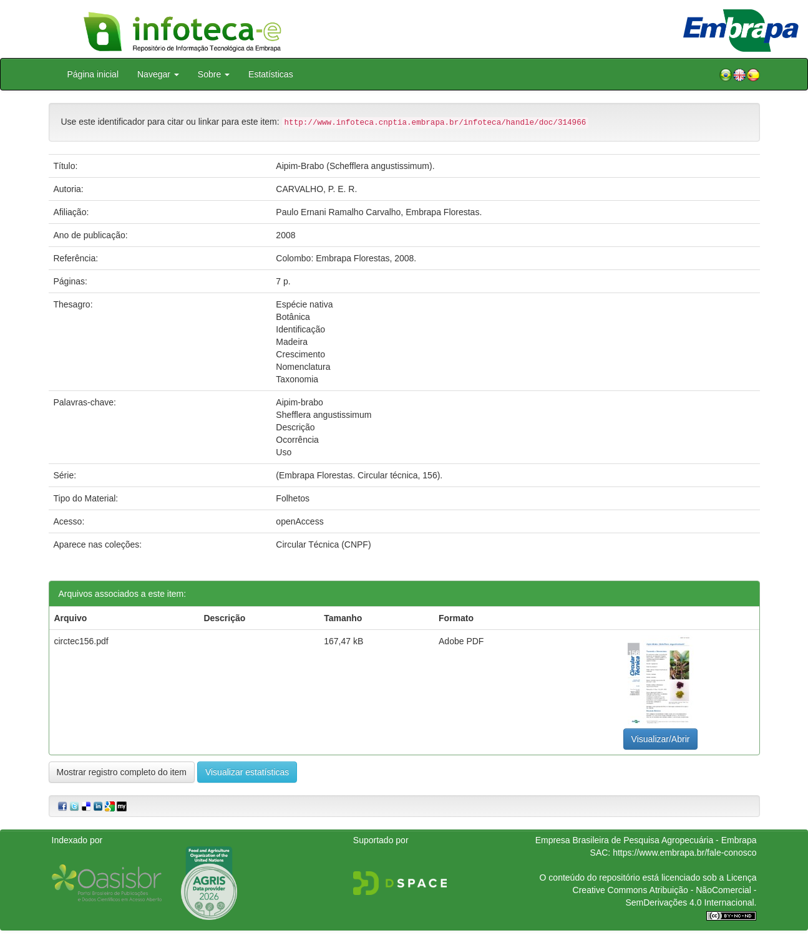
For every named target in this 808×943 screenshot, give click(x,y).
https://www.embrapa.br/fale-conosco (684, 853)
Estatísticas (270, 74)
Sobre (214, 74)
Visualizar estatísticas (247, 772)
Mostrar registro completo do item (122, 772)
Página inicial (93, 74)
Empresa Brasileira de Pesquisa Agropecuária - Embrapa (646, 840)
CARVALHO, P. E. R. (316, 189)
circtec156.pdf (81, 641)
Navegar (158, 74)
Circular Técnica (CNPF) (323, 544)
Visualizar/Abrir (660, 739)
